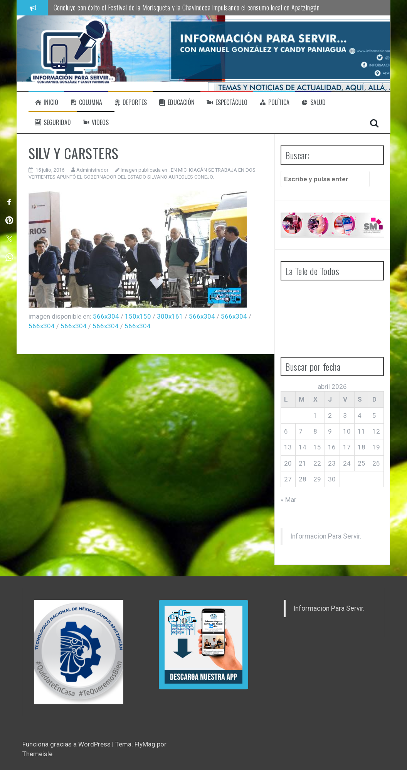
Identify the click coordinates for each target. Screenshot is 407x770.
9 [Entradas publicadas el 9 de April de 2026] (330, 431)
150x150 (138, 316)
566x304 (106, 316)
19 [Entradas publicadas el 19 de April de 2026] (376, 447)
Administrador (92, 170)
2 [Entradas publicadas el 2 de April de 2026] (330, 415)
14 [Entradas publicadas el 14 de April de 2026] (302, 447)
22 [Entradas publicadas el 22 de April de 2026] (317, 463)
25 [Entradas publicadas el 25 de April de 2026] (361, 463)
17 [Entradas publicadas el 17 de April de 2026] (347, 447)
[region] (78, 652)
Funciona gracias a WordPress (67, 744)
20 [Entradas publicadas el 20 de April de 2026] (288, 463)
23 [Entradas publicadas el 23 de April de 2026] (332, 463)
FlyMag (145, 744)
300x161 (170, 316)
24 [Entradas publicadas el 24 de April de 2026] (347, 463)
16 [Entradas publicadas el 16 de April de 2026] (332, 447)
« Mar (288, 499)
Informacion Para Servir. (326, 536)
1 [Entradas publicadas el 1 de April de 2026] (315, 415)
